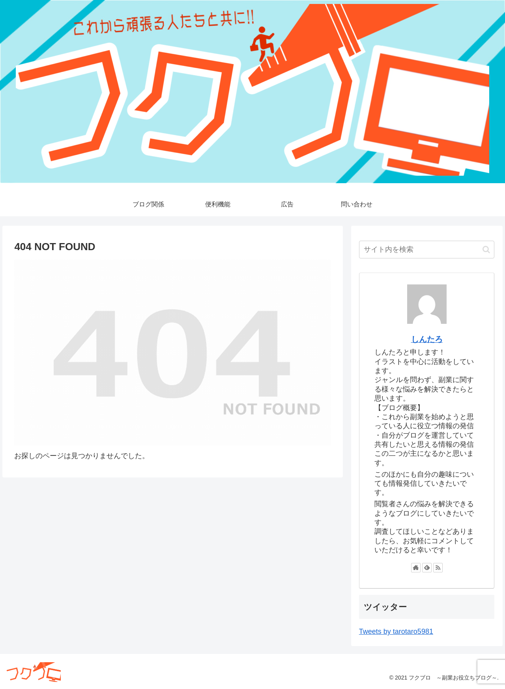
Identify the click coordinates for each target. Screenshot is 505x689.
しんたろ (427, 339)
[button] (486, 249)
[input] (427, 249)
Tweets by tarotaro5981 (396, 631)
